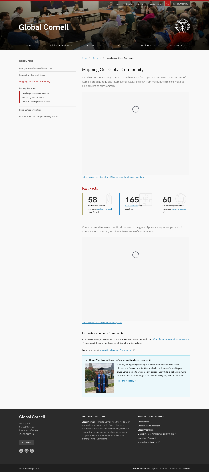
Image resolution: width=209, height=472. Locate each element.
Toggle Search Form (167, 3)
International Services (149, 441)
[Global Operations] (61, 45)
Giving (140, 3)
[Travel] (120, 45)
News (118, 3)
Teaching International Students (35, 92)
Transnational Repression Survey (36, 100)
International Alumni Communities (117, 349)
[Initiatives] (176, 45)
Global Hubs (143, 420)
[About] (31, 45)
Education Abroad (147, 437)
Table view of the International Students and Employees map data (113, 176)
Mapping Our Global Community (34, 80)
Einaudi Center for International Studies (157, 433)
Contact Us (26, 442)
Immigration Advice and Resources (35, 67)
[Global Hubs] (147, 45)
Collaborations (131, 204)
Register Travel (155, 3)
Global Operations (146, 429)
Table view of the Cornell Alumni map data (102, 321)
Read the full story (126, 380)
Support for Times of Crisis (32, 74)
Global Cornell (44, 26)
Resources (26, 60)
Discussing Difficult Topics (33, 96)
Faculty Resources (27, 87)
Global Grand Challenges (149, 425)
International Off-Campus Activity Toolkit (38, 115)
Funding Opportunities (30, 109)
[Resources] (94, 45)
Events (129, 3)
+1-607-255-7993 (26, 433)
